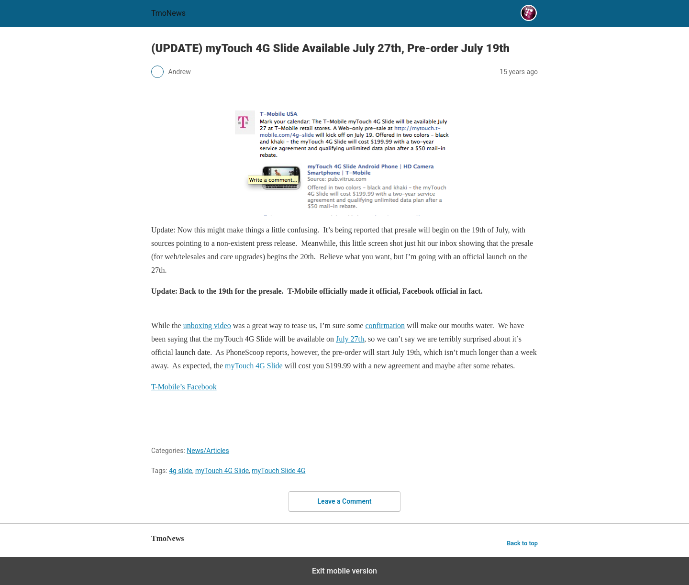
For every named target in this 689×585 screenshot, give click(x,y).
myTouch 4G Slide (222, 471)
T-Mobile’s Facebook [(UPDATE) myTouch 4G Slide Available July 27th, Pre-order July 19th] (184, 387)
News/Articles (208, 450)
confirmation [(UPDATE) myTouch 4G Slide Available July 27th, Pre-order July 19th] (385, 325)
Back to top (522, 543)
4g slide (180, 471)
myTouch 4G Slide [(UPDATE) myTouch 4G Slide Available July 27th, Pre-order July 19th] (254, 366)
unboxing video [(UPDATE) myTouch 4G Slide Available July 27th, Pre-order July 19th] (207, 325)
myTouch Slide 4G (278, 471)
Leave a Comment (345, 501)
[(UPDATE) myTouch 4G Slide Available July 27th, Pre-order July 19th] (344, 162)
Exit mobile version (344, 570)
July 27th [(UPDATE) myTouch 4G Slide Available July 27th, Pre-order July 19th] (350, 339)
